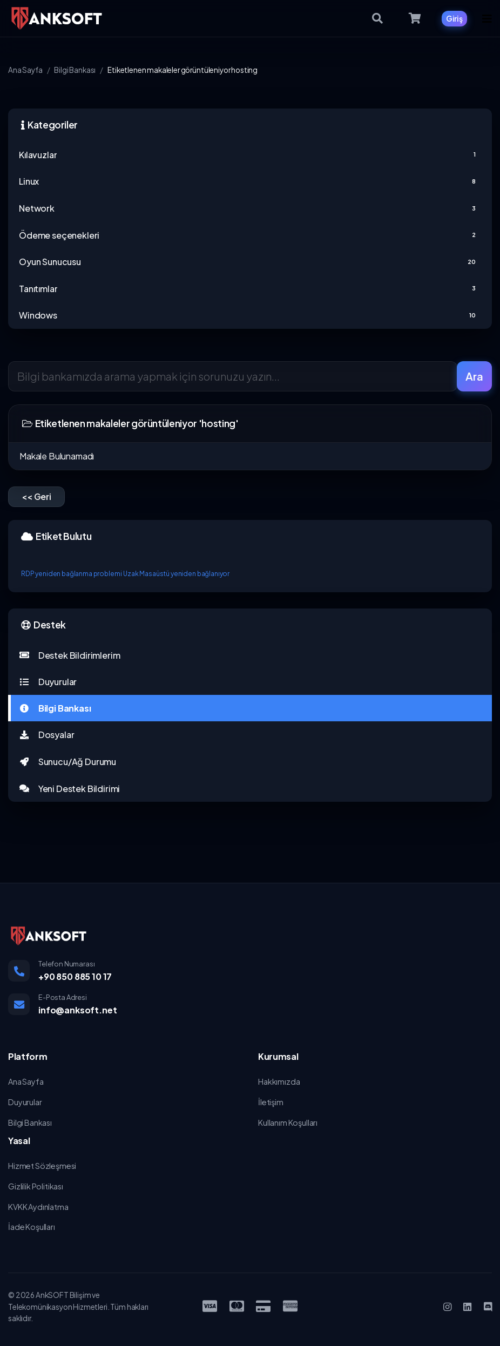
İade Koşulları (31, 1227)
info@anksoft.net (77, 1010)
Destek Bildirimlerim (69, 655)
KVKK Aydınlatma (38, 1207)
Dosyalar (46, 734)
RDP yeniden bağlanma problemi (71, 574)
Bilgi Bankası (75, 70)
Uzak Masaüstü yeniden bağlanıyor (176, 574)
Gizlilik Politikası (35, 1186)
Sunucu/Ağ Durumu (67, 761)
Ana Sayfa (25, 70)
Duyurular (48, 681)
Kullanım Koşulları (287, 1122)
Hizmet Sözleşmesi (42, 1166)
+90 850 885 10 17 (75, 976)
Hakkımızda (279, 1081)
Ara (474, 376)
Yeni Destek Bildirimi (69, 788)
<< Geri (36, 496)
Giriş (454, 18)
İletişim (270, 1102)
